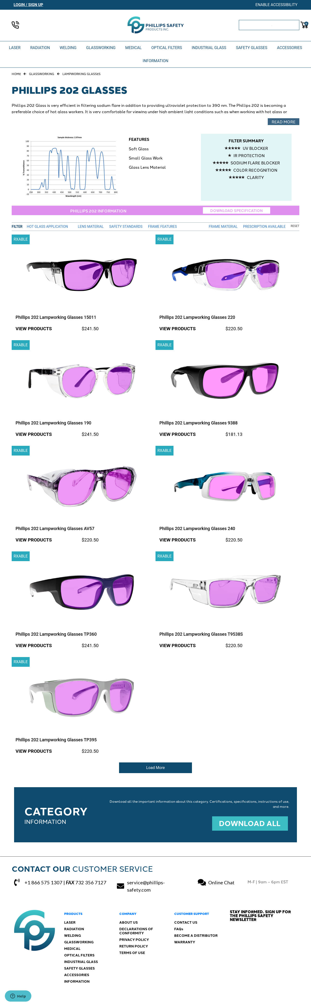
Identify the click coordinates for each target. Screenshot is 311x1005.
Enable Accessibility (276, 4)
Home (16, 74)
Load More (155, 767)
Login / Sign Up (28, 4)
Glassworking (41, 74)
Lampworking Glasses (81, 74)
